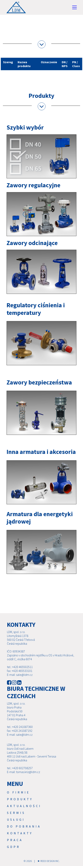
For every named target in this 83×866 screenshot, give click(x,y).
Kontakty (20, 833)
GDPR (13, 847)
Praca (15, 840)
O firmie (18, 792)
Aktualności (24, 806)
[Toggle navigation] (74, 7)
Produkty (20, 799)
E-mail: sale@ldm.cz (20, 675)
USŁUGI (16, 819)
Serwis (16, 813)
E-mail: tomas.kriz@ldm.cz (23, 772)
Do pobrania (24, 826)
